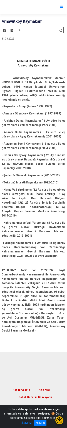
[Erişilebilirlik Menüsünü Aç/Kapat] (59, 420)
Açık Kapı (44, 389)
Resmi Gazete (21, 389)
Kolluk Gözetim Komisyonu (35, 397)
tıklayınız (26, 422)
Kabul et (40, 422)
